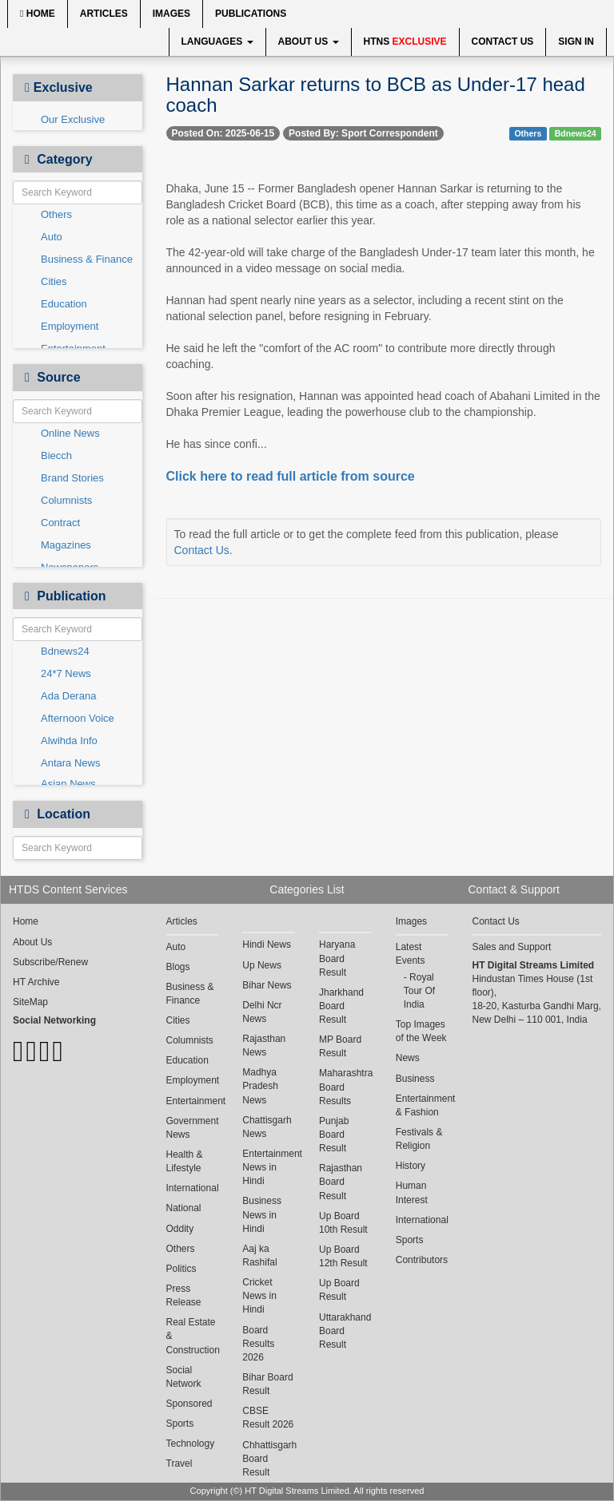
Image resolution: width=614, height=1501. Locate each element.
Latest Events (410, 953)
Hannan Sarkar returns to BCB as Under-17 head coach (375, 94)
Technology (190, 1443)
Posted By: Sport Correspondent (363, 133)
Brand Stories (72, 478)
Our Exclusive (73, 119)
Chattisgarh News (266, 1127)
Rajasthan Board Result (340, 1181)
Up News (261, 965)
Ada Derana (68, 696)
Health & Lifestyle (184, 1161)
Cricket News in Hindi (259, 1296)
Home (37, 13)
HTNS (405, 41)
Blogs (178, 966)
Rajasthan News (263, 1045)
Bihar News (266, 985)
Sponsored (189, 1403)
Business (415, 1078)
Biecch (56, 455)
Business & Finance (87, 259)
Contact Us (503, 41)
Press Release (183, 1295)
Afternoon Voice (77, 718)
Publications (250, 13)
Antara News (70, 763)
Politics (181, 1268)
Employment (69, 326)
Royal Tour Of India (419, 991)
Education (64, 304)
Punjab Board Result (334, 1134)
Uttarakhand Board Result (345, 1331)
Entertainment (192, 1101)
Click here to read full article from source (290, 476)
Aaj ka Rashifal (259, 1255)
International (192, 1188)
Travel (179, 1463)
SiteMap (30, 1002)
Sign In (576, 41)
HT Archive (36, 982)
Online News (70, 433)
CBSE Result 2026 (267, 1417)
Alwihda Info (69, 741)
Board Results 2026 (258, 1344)
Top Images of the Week (421, 1031)
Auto (51, 237)
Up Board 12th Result (343, 1256)
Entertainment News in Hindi (268, 1167)
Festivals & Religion (419, 1139)
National (183, 1208)
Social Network (183, 1376)
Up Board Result (339, 1289)
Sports (180, 1423)
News (408, 1057)
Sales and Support (512, 946)
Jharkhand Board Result (341, 1006)
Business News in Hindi (261, 1214)
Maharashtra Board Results (345, 1086)
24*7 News (66, 673)
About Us (308, 41)
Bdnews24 (65, 651)
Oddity (180, 1228)
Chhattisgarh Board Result (268, 1459)
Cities (54, 281)
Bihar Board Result (267, 1384)
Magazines (66, 545)
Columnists (66, 500)
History (410, 1165)
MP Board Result (340, 1046)
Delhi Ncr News (261, 1012)
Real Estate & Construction (192, 1336)
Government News (192, 1127)
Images (171, 13)
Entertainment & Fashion (422, 1105)
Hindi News (266, 944)
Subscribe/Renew (50, 962)
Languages (217, 41)
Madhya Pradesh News (260, 1086)
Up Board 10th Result (343, 1222)
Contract (60, 523)
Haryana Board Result (337, 958)
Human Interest (412, 1192)
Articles (104, 13)
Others (56, 214)
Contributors (422, 1259)
